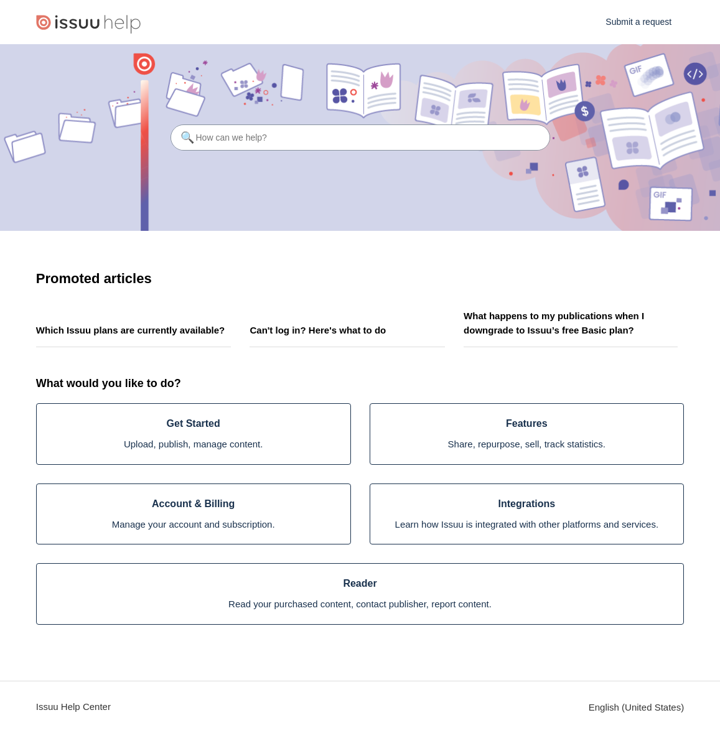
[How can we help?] (360, 137)
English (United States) (636, 707)
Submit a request (638, 22)
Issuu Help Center (73, 706)
